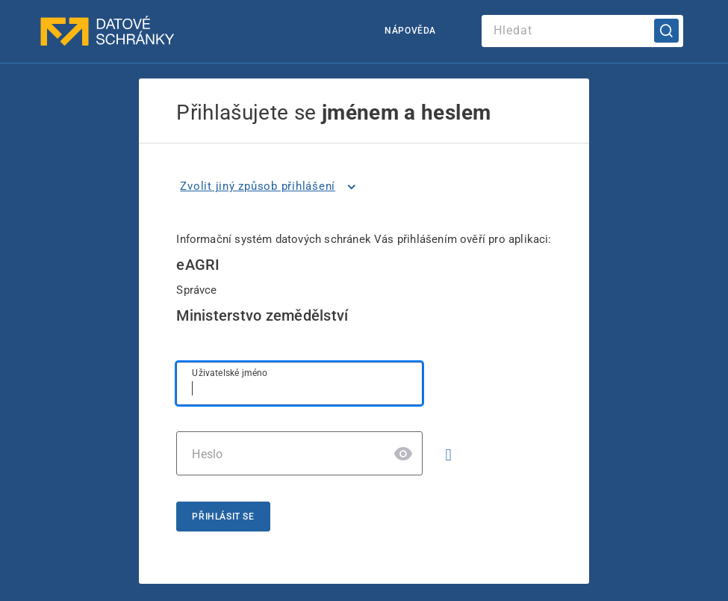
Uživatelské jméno (229, 373)
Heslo (207, 454)
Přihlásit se (223, 516)
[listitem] (270, 186)
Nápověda (410, 30)
